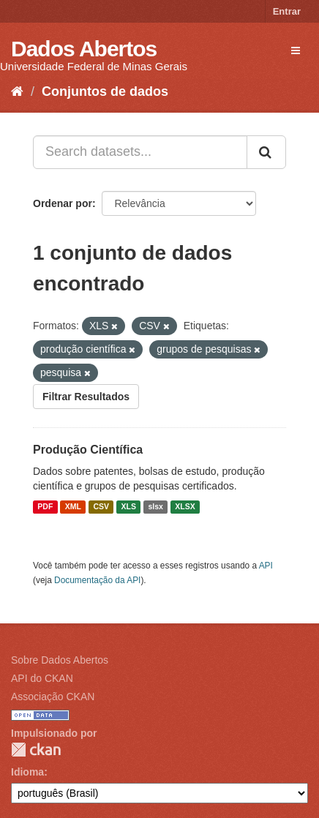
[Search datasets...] (140, 152)
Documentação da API (97, 580)
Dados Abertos (84, 49)
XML (73, 507)
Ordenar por (62, 203)
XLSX (185, 507)
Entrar (287, 11)
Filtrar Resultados (86, 396)
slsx (155, 507)
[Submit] (266, 152)
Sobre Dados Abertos (59, 660)
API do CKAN (42, 678)
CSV (101, 507)
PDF (45, 507)
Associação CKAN (52, 696)
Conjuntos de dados (105, 91)
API (266, 565)
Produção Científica (88, 449)
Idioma (27, 772)
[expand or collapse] (295, 50)
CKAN (36, 749)
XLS (128, 507)
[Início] (17, 91)
